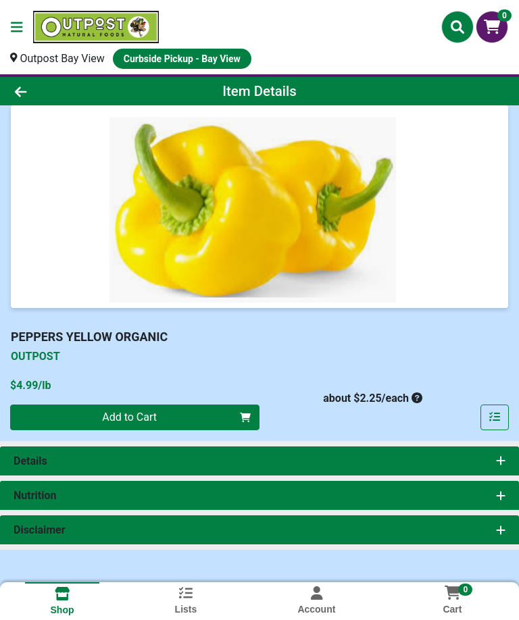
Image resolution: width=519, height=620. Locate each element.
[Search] (457, 27)
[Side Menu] (17, 27)
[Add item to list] (494, 417)
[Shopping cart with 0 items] (492, 27)
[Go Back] (73, 91)
